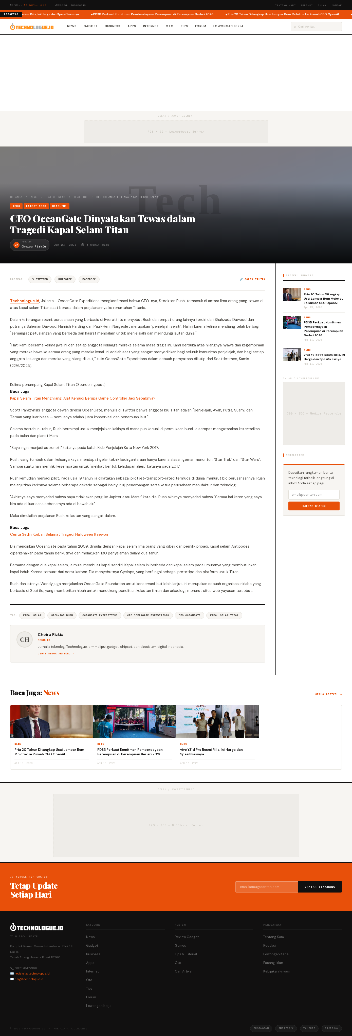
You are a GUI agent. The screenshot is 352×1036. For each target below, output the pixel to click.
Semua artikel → (328, 694)
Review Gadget (187, 937)
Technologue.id (24, 300)
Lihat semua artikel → (56, 653)
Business (112, 26)
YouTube (309, 1028)
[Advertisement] (176, 72)
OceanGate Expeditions (100, 615)
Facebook (89, 279)
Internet (151, 26)
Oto (169, 26)
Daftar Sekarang (320, 887)
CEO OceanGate (189, 615)
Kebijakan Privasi (276, 971)
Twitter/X (286, 1028)
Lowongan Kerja (228, 26)
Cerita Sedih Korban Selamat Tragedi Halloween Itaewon (59, 534)
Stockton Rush (62, 615)
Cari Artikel (183, 971)
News (72, 26)
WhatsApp (65, 279)
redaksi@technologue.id (32, 973)
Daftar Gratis (314, 506)
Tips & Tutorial (186, 954)
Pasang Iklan (273, 963)
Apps (131, 26)
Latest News (55, 197)
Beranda (16, 197)
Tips (184, 26)
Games (180, 945)
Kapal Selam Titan (224, 615)
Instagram (261, 1028)
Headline (81, 197)
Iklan (322, 5)
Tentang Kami (285, 5)
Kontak (336, 5)
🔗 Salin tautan (252, 279)
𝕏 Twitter (40, 279)
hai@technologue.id (29, 979)
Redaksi (307, 5)
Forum (201, 26)
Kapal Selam (32, 615)
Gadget (91, 26)
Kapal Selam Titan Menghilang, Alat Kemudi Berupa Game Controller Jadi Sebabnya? (82, 398)
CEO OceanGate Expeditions (148, 615)
